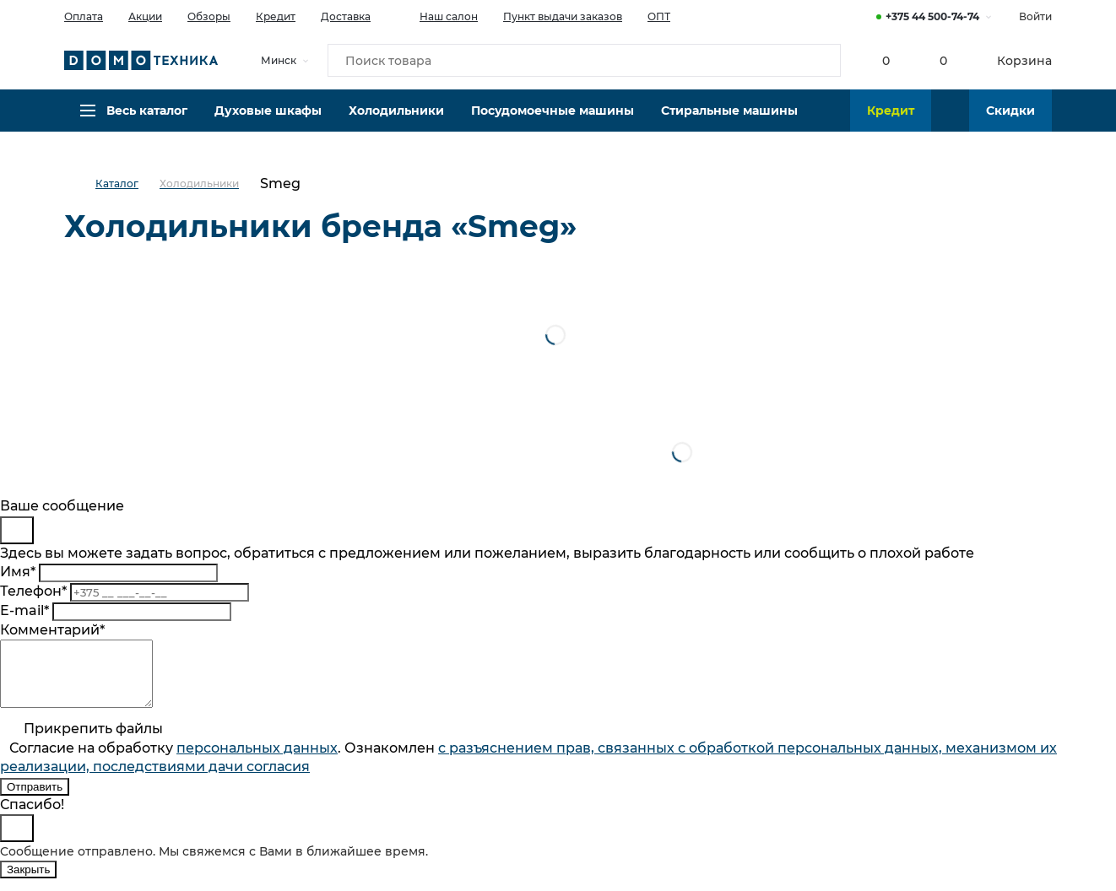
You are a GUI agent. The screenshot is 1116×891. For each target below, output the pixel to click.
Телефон (33, 591)
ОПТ (658, 16)
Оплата (83, 16)
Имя (17, 572)
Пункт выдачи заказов (562, 16)
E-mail (24, 610)
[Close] (17, 530)
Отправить (34, 799)
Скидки (1010, 122)
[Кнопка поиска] (820, 62)
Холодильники (396, 122)
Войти (1035, 16)
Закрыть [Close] (28, 882)
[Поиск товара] (584, 62)
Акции (145, 16)
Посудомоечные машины (552, 122)
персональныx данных (257, 761)
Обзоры (208, 16)
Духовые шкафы (268, 122)
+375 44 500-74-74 (932, 16)
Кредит (275, 16)
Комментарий (52, 630)
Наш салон (437, 15)
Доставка (346, 16)
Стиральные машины (729, 122)
